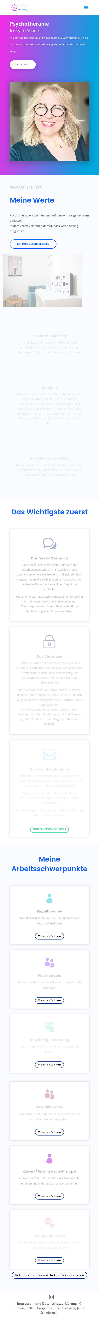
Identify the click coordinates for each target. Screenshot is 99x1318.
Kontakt (23, 49)
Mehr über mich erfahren (33, 244)
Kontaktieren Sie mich (49, 829)
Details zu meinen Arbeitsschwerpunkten (49, 1275)
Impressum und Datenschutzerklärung (47, 1303)
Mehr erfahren (49, 936)
